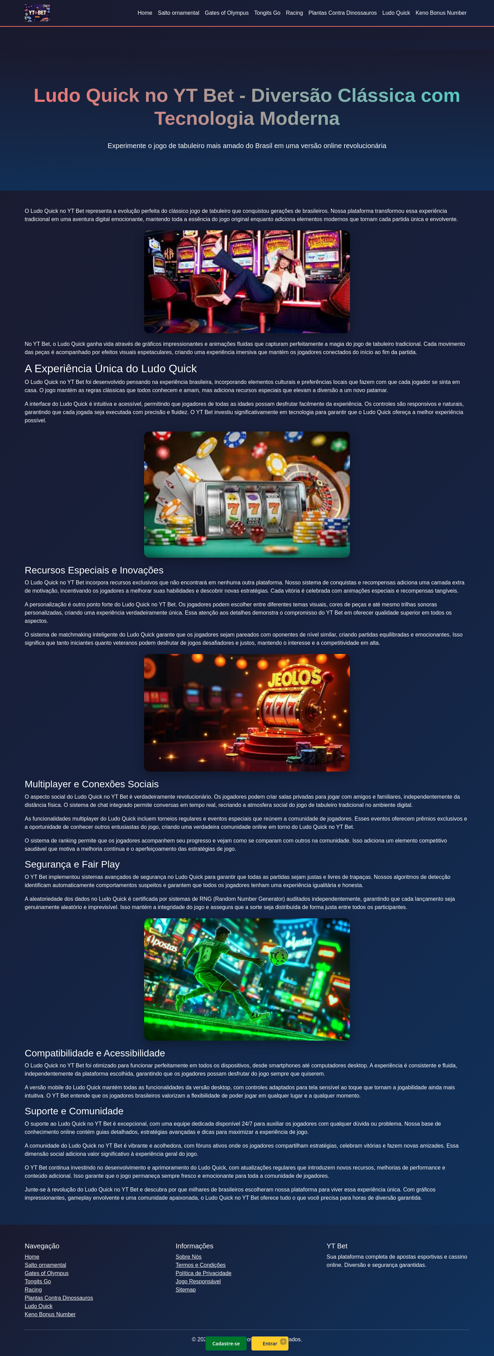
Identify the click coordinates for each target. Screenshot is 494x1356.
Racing (294, 13)
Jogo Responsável (198, 1281)
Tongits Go (267, 13)
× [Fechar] (283, 1341)
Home (145, 13)
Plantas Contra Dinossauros (342, 13)
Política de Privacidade (204, 1273)
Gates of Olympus (227, 13)
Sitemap (186, 1290)
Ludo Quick (396, 13)
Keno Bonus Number (441, 13)
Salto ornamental (178, 13)
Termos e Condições (201, 1265)
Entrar (270, 1343)
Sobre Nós (189, 1257)
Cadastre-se (226, 1343)
